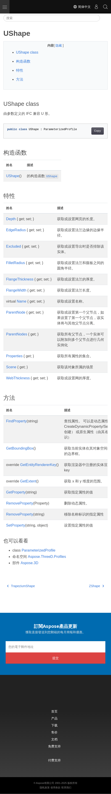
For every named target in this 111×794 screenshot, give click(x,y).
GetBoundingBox (19, 448)
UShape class (27, 52)
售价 (54, 732)
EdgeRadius (16, 230)
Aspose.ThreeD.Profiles (47, 557)
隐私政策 (45, 787)
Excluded (13, 246)
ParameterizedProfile (38, 550)
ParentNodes (16, 334)
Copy (97, 131)
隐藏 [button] (59, 45)
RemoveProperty (19, 503)
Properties (14, 356)
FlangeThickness (19, 279)
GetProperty (15, 492)
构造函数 (23, 61)
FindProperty (16, 421)
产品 (54, 718)
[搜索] (51, 18)
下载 (54, 725)
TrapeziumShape (21, 586)
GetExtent (28, 481)
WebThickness (18, 378)
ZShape (96, 586)
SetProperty (15, 525)
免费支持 (54, 746)
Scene (11, 367)
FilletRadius (15, 263)
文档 (54, 739)
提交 (55, 658)
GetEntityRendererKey (38, 465)
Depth (11, 219)
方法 (19, 79)
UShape (12, 176)
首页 (54, 711)
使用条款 (55, 787)
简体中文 (82, 7)
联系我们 (66, 787)
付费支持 (54, 760)
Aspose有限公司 (45, 783)
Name (21, 301)
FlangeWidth (16, 290)
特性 (19, 70)
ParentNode (15, 312)
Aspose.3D (29, 563)
